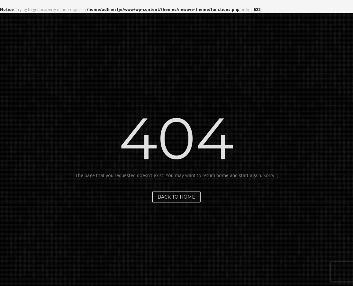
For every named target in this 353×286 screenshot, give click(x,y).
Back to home (176, 197)
